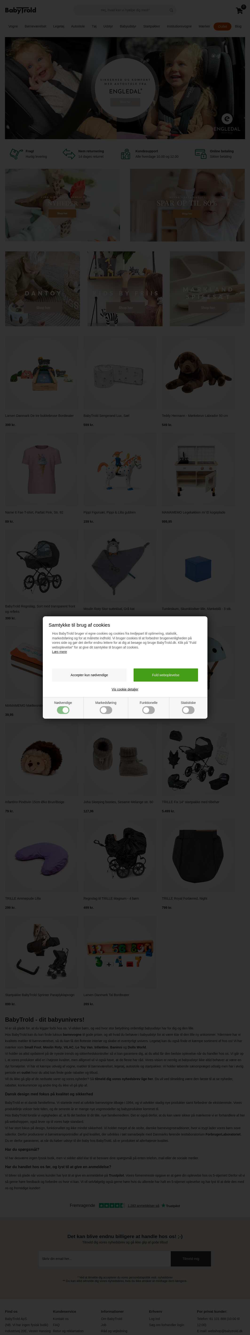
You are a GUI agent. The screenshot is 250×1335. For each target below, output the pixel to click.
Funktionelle (149, 707)
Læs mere (59, 652)
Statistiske (188, 707)
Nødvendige (63, 707)
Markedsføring (105, 707)
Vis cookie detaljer (125, 689)
